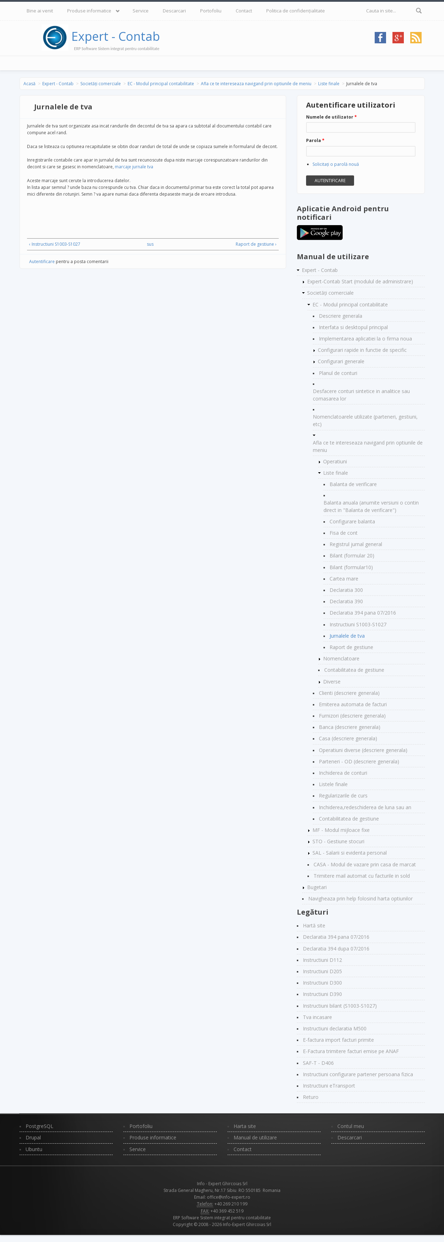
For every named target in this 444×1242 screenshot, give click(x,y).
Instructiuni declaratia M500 (335, 1028)
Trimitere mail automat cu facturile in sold (362, 875)
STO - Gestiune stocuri (338, 841)
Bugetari (317, 887)
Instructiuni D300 (322, 982)
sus (150, 244)
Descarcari (174, 10)
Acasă (29, 84)
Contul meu (350, 1126)
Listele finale (333, 784)
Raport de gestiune (351, 647)
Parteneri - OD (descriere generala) (359, 761)
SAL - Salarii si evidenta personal (349, 852)
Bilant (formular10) (351, 567)
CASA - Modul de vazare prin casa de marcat (365, 864)
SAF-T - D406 (318, 1062)
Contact (244, 10)
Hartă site (314, 925)
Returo (311, 1097)
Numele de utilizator (331, 117)
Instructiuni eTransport (329, 1085)
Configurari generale (341, 361)
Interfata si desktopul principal (353, 327)
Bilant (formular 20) (352, 555)
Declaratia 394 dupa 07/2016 (336, 948)
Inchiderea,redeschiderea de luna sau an (365, 807)
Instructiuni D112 (322, 960)
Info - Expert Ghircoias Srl (222, 1184)
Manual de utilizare (255, 1137)
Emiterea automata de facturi (353, 704)
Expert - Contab (115, 36)
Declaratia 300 (346, 590)
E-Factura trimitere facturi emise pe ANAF (351, 1051)
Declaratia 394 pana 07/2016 (363, 612)
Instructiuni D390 (322, 994)
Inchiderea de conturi (343, 772)
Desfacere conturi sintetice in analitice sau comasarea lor (361, 395)
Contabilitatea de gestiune (354, 669)
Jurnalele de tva (347, 635)
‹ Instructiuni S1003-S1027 (54, 244)
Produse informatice (89, 10)
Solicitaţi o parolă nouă (335, 164)
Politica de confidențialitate (295, 10)
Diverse (332, 681)
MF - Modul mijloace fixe (341, 830)
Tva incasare (317, 1017)
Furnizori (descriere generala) (352, 715)
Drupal (33, 1137)
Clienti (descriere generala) (349, 693)
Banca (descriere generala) (349, 727)
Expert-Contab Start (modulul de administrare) (360, 281)
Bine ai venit (40, 10)
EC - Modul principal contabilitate (161, 84)
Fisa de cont (344, 532)
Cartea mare (344, 578)
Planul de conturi (338, 373)
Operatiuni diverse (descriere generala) (363, 750)
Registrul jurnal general (356, 544)
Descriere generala (340, 315)
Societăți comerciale (100, 84)
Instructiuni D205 (322, 971)
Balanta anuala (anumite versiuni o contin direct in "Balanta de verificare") (371, 506)
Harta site (245, 1126)
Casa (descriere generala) (348, 738)
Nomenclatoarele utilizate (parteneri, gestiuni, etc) (365, 420)
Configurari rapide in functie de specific (362, 350)
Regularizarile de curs (343, 795)
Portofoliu (210, 10)
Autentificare (42, 261)
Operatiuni (335, 461)
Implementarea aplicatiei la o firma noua (365, 338)
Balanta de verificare (353, 484)
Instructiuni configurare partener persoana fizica (358, 1074)
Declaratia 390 (346, 601)
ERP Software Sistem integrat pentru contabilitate (222, 1218)
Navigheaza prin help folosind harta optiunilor (360, 898)
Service (141, 10)
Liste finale (328, 84)
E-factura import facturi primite (338, 1039)
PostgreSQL (39, 1126)
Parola (315, 140)
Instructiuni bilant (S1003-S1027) (340, 1005)
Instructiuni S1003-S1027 (358, 624)
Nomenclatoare (341, 658)
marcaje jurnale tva (134, 167)
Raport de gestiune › (256, 244)
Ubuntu (34, 1149)
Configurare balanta (352, 521)
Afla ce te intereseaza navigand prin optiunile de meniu (256, 84)
